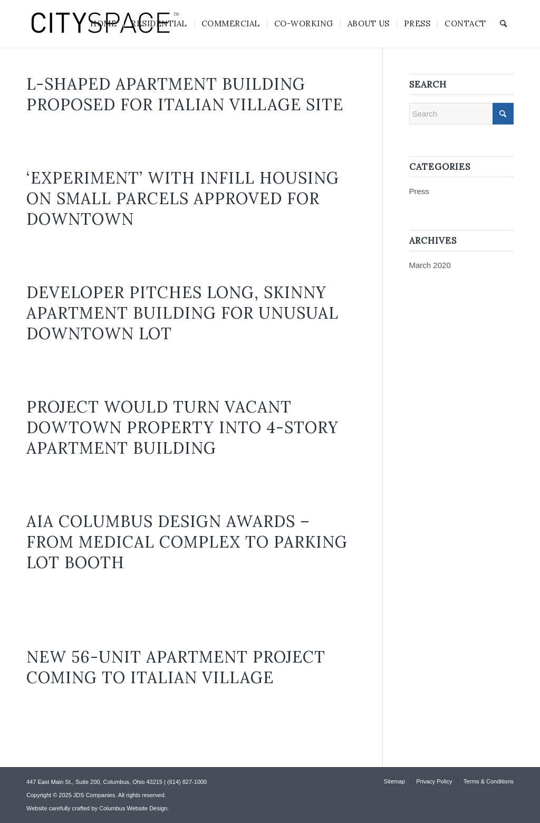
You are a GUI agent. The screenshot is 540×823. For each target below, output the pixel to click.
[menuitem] (103, 23)
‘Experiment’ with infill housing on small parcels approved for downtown (182, 198)
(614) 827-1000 (187, 782)
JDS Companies (94, 795)
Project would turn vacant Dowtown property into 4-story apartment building (182, 427)
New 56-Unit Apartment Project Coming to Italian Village (175, 667)
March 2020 (430, 265)
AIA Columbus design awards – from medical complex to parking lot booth (187, 541)
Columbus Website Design (133, 808)
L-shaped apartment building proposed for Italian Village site (184, 94)
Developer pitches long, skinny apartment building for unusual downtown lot (182, 312)
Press (419, 191)
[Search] (503, 23)
